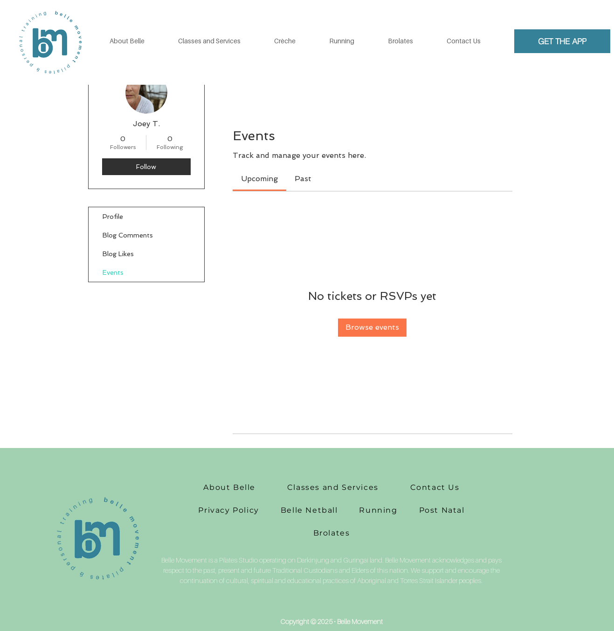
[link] (259, 178)
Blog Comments (128, 235)
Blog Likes (118, 254)
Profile (113, 216)
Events (113, 272)
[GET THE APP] (562, 41)
